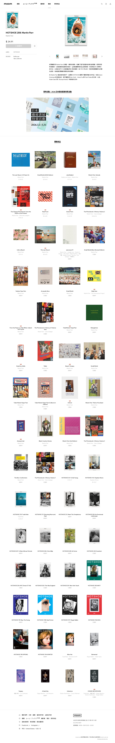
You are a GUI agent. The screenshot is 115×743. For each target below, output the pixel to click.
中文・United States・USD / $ (31, 729)
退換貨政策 (25, 722)
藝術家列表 (40, 715)
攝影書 (42, 4)
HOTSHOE (16, 52)
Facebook (26, 725)
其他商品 (57, 4)
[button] (102, 56)
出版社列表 (48, 715)
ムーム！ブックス (30, 4)
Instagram (35, 725)
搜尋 (102, 4)
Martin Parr (9, 36)
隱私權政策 (40, 722)
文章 (30, 715)
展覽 (34, 715)
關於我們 (24, 715)
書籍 (18, 4)
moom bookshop (8, 4)
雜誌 (49, 4)
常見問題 (32, 722)
